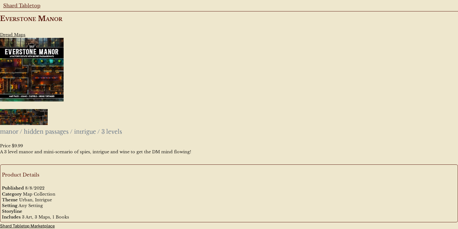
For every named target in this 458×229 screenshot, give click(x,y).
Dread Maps (12, 35)
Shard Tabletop (21, 6)
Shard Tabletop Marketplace (27, 226)
